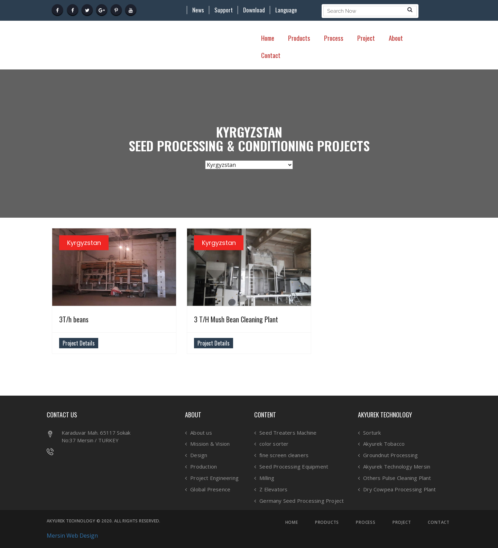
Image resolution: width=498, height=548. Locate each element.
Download (254, 10)
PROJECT (402, 522)
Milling (266, 478)
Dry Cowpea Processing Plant (399, 489)
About (396, 37)
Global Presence (210, 489)
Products (299, 37)
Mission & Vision (210, 444)
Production (203, 467)
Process (333, 37)
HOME (291, 522)
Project (366, 37)
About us (201, 433)
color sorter (273, 444)
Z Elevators (273, 489)
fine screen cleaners (283, 455)
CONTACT (439, 522)
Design (198, 455)
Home (267, 37)
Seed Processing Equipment (293, 467)
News (198, 10)
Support (223, 10)
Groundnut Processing (390, 455)
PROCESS (366, 522)
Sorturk (372, 433)
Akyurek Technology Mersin (396, 467)
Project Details (79, 343)
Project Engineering (214, 478)
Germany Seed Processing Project (301, 501)
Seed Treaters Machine (287, 433)
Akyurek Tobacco (384, 444)
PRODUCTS (327, 522)
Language (286, 10)
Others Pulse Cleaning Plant (397, 478)
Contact (270, 55)
